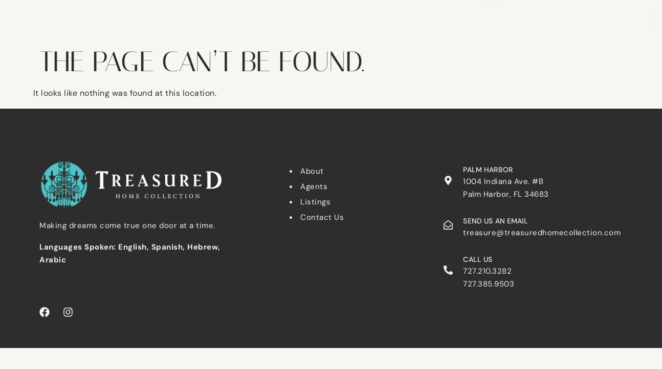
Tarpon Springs (491, 9)
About (501, 23)
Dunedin (354, 9)
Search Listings (219, 9)
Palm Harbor (415, 9)
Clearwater (294, 9)
